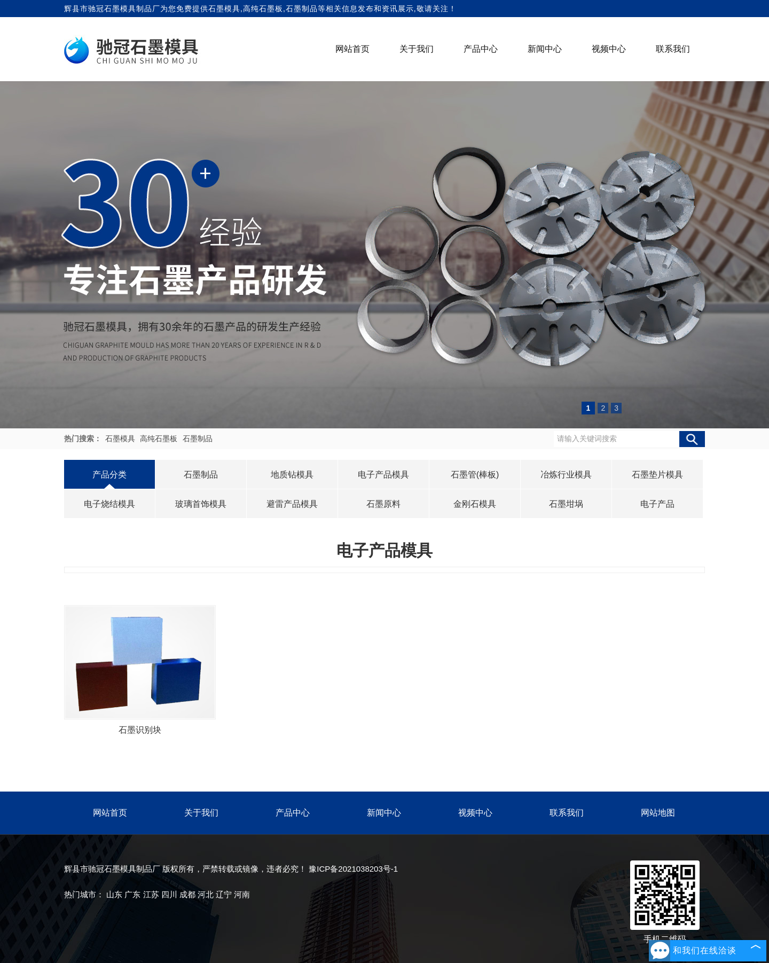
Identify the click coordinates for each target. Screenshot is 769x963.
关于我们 (416, 48)
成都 (187, 894)
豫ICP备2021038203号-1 (353, 868)
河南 (242, 894)
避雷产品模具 (292, 503)
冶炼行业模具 (566, 474)
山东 (114, 894)
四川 (169, 894)
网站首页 (352, 48)
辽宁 (224, 894)
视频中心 (609, 48)
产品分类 (109, 474)
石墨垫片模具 (657, 474)
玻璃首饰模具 (200, 503)
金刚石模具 (474, 503)
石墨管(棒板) (475, 474)
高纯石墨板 (159, 439)
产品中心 (481, 48)
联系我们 (673, 48)
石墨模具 (224, 8)
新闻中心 (545, 48)
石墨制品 (198, 439)
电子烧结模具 (109, 503)
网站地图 (658, 812)
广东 (132, 894)
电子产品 (657, 503)
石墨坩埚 (566, 503)
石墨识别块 (140, 729)
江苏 (151, 894)
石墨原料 (383, 503)
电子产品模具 (383, 474)
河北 (206, 894)
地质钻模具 (292, 474)
